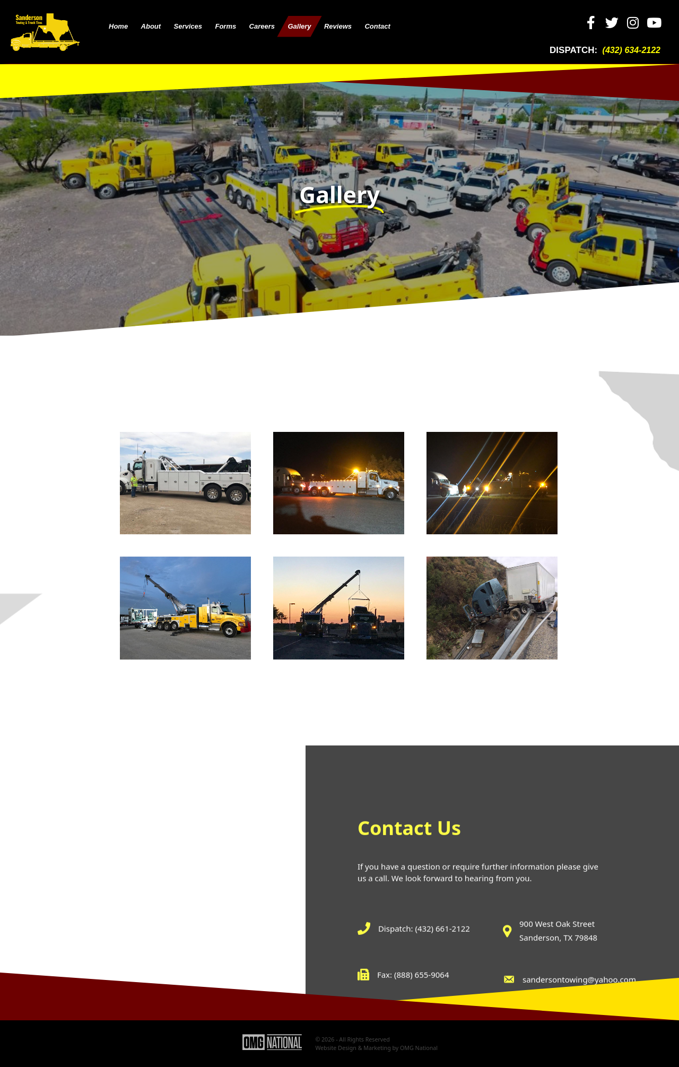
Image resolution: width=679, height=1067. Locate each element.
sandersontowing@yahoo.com (579, 1042)
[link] (118, 26)
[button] (591, 22)
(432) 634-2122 (631, 50)
